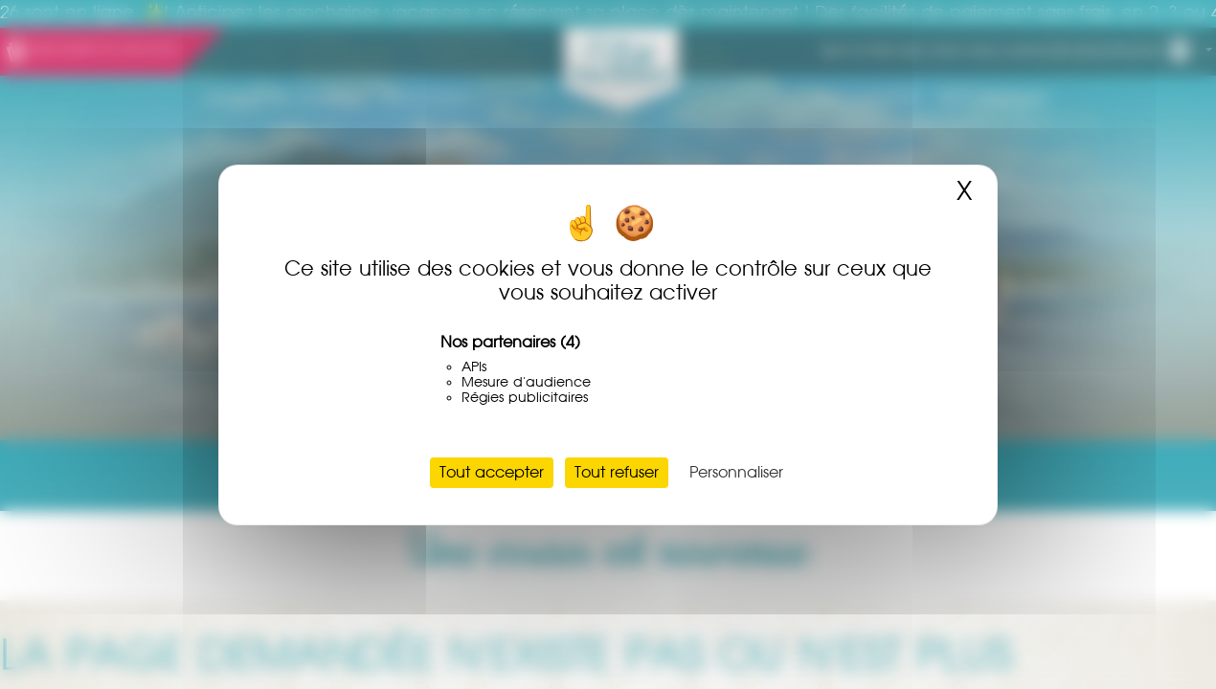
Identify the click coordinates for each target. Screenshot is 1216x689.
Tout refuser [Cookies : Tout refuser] (616, 472)
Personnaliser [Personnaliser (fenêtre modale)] (736, 472)
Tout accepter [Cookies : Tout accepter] (491, 472)
